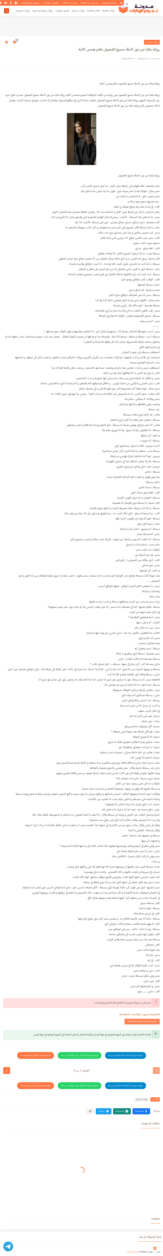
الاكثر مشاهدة (93, 11)
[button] (141, 1111)
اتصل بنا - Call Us (69, 3)
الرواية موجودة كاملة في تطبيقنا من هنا (35, 1055)
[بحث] (6, 10)
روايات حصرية (78, 11)
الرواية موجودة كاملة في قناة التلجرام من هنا (125, 1055)
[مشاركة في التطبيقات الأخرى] (90, 1111)
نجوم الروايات (132, 1252)
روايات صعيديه (23, 11)
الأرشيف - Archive (50, 3)
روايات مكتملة (108, 11)
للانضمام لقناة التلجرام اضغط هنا (142, 1021)
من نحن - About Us (89, 3)
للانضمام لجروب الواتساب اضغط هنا (139, 1014)
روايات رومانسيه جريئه (42, 11)
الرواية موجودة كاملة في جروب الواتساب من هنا (79, 1055)
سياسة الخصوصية (109, 3)
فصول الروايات (62, 11)
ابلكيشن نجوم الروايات (30, 3)
